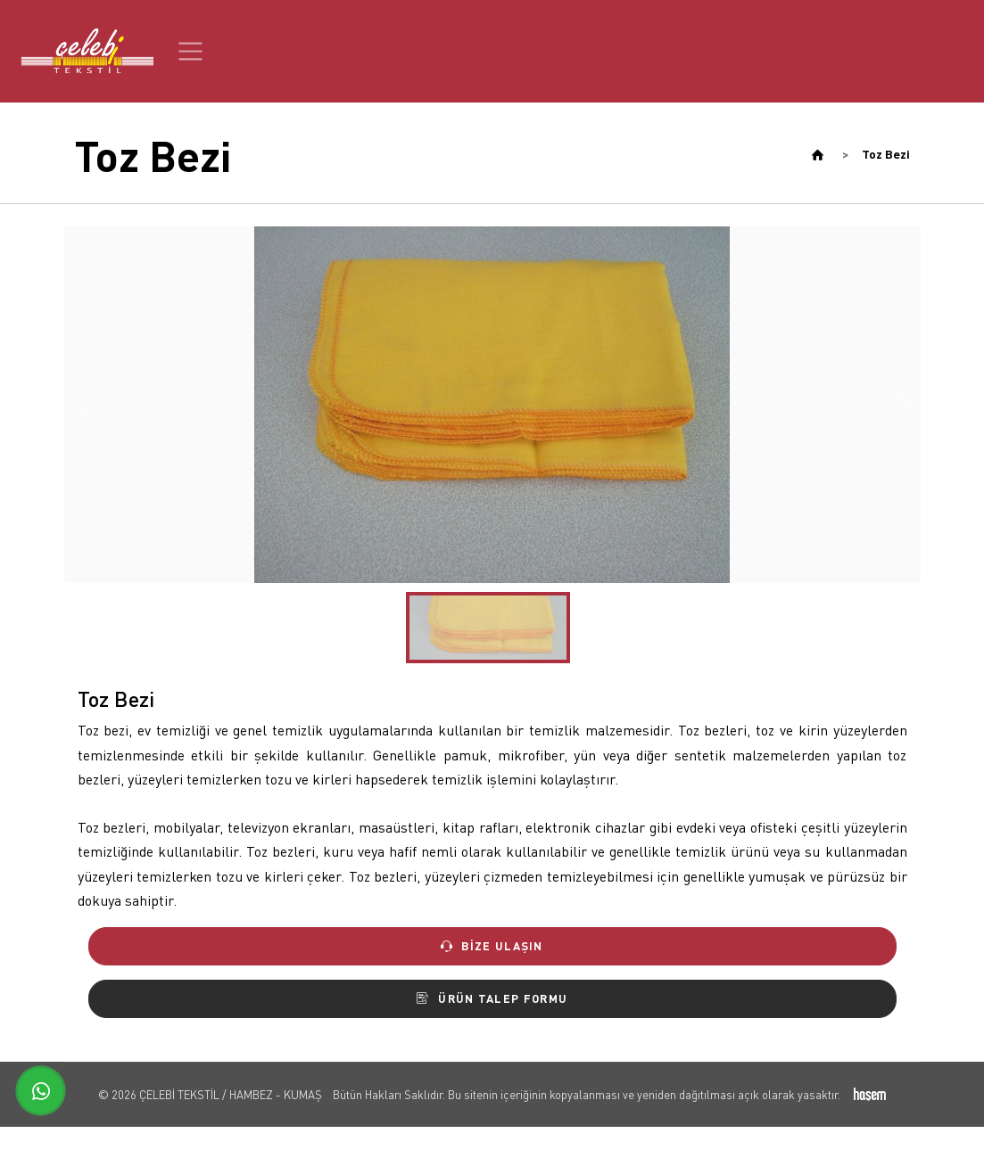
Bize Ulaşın (492, 946)
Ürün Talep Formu (492, 998)
